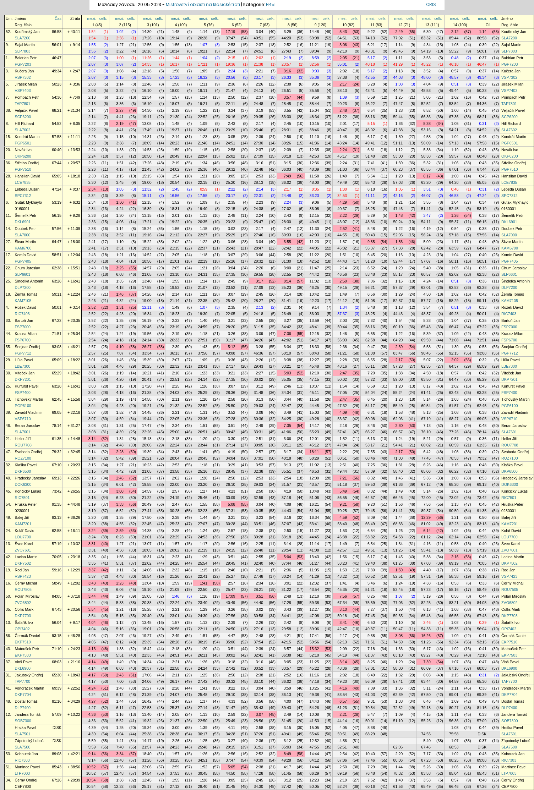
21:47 (230, 90)
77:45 (426, 458)
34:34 (286, 392)
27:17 (230, 366)
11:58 (314, 176)
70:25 (342, 511)
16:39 (147, 209)
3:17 (259, 281)
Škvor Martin (25, 242)
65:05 (56, 176)
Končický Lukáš (28, 491)
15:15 (147, 176)
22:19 (202, 261)
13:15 (147, 215)
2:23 (92, 137)
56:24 (426, 235)
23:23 (230, 222)
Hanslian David (27, 176)
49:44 (454, 90)
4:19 (427, 228)
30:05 (258, 445)
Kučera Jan (24, 71)
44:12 (342, 300)
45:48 (314, 366)
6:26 (427, 465)
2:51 (259, 439)
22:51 (175, 379)
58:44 (370, 169)
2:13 (92, 97)
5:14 (427, 399)
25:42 (230, 300)
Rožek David (25, 307)
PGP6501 (23, 143)
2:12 (455, 31)
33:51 (258, 524)
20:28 (202, 38)
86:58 (56, 31)
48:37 (426, 314)
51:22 (342, 117)
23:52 (230, 287)
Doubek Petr (25, 228)
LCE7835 (23, 182)
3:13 (259, 399)
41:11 (370, 195)
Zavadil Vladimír (28, 412)
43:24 (342, 143)
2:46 (92, 294)
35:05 (286, 379)
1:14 (203, 31)
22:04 (202, 156)
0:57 (455, 71)
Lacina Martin (26, 557)
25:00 (175, 432)
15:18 (147, 439)
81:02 (426, 524)
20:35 (202, 222)
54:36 (56, 97)
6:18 (371, 189)
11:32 (147, 189)
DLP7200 (23, 287)
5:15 (371, 123)
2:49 (399, 31)
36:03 (286, 169)
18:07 (175, 104)
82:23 (454, 524)
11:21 (314, 45)
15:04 (314, 110)
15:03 (314, 412)
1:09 (203, 71)
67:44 (56, 163)
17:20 (147, 386)
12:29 (426, 517)
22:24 (175, 445)
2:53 (231, 45)
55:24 (398, 392)
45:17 (342, 156)
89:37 (426, 511)
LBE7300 (23, 366)
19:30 (202, 314)
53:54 (454, 104)
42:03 (314, 235)
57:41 (342, 432)
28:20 (230, 327)
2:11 (176, 399)
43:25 (370, 314)
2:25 (176, 386)
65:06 (426, 471)
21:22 (147, 497)
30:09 (230, 497)
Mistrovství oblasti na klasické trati (203, 4)
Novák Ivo (23, 150)
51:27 (314, 563)
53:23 (342, 563)
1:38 (399, 373)
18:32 (202, 77)
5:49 (343, 491)
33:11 (286, 445)
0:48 (455, 58)
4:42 (120, 471)
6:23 (120, 497)
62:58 (370, 340)
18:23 (175, 314)
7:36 (287, 333)
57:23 (426, 589)
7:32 (371, 320)
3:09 (259, 333)
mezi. (91, 18)
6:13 (371, 439)
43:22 (342, 576)
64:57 (370, 497)
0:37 (482, 58)
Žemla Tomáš (26, 294)
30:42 (230, 432)
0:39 (482, 45)
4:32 (120, 300)
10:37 (314, 386)
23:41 (202, 366)
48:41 (314, 327)
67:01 (454, 169)
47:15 (314, 379)
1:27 (120, 45)
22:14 (230, 51)
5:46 (371, 583)
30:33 (286, 235)
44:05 (314, 248)
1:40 (203, 320)
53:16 (426, 130)
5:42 (120, 458)
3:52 (427, 71)
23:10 (175, 274)
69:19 (454, 563)
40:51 (258, 38)
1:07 (203, 45)
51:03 (342, 169)
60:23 (398, 169)
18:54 (147, 576)
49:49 (342, 182)
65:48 (426, 616)
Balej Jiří (22, 517)
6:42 (427, 452)
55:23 (314, 432)
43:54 (314, 589)
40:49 (230, 602)
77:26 (454, 432)
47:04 (342, 445)
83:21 (454, 602)
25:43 (230, 248)
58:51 (56, 255)
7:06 (371, 281)
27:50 (230, 537)
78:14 (56, 425)
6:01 (120, 484)
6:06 (120, 589)
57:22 (370, 379)
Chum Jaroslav (27, 268)
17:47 (147, 425)
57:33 (398, 248)
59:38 (314, 602)
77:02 (398, 38)
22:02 (147, 563)
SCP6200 (23, 117)
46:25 (370, 209)
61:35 (56, 439)
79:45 (370, 511)
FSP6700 (23, 340)
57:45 (370, 616)
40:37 (342, 209)
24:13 (258, 90)
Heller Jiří (23, 439)
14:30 (147, 31)
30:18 (286, 156)
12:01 (314, 439)
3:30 (231, 439)
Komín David (26, 255)
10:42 (314, 294)
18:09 (147, 143)
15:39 (147, 360)
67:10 (56, 465)
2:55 (259, 320)
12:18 (147, 71)
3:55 (287, 110)
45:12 (314, 445)
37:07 (286, 524)
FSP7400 (23, 392)
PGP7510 (23, 169)
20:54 (175, 182)
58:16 (370, 117)
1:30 (399, 137)
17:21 (202, 64)
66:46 (398, 497)
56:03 (342, 340)
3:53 (427, 58)
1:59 (176, 150)
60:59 (454, 445)
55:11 (370, 366)
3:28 (259, 347)
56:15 (56, 215)
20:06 (147, 445)
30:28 (175, 511)
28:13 (258, 182)
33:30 (286, 117)
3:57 (287, 97)
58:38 (426, 156)
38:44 (314, 104)
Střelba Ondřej (27, 163)
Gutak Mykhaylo (28, 202)
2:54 (92, 333)
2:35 (231, 202)
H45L (271, 4)
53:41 (314, 524)
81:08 (370, 353)
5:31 (120, 563)
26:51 (286, 90)
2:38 (287, 84)
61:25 (398, 563)
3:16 (287, 71)
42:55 (370, 77)
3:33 (120, 504)
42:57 (342, 550)
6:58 (427, 347)
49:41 (370, 143)
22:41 (202, 576)
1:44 (176, 58)
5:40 (427, 268)
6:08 (120, 274)
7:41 (371, 163)
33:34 (147, 353)
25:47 (258, 222)
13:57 (147, 478)
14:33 (147, 64)
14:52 (147, 255)
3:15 (120, 77)
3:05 (231, 137)
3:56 (231, 163)
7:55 (371, 452)
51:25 (398, 550)
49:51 (370, 550)
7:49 (287, 176)
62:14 (454, 537)
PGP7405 (23, 261)
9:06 (315, 202)
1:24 (120, 333)
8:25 (371, 596)
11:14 (314, 544)
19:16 (147, 235)
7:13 (427, 425)
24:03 (175, 392)
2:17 (343, 84)
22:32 (175, 366)
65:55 (426, 169)
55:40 (398, 406)
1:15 (120, 137)
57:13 (454, 143)
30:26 (286, 143)
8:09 (371, 517)
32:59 (258, 497)
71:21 (342, 353)
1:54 (92, 31)
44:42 (314, 274)
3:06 (343, 45)
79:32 (56, 452)
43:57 (314, 484)
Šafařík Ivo (24, 622)
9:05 (315, 84)
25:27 (230, 576)
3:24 (231, 110)
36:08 (314, 209)
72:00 (426, 497)
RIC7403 (22, 314)
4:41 (120, 117)
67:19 (426, 419)
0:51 (455, 84)
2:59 (120, 530)
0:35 (482, 320)
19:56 (147, 333)
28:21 (258, 589)
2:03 (343, 320)
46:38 (342, 537)
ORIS (431, 4)
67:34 (342, 602)
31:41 (286, 300)
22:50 (202, 589)
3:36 (120, 104)
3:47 (427, 215)
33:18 (286, 537)
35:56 (314, 90)
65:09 (56, 360)
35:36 (314, 77)
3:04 (259, 31)
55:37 (454, 222)
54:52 (56, 123)
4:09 (343, 412)
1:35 (120, 281)
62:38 (56, 268)
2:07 (92, 58)
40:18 (370, 64)
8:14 (287, 281)
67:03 (426, 563)
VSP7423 (23, 576)
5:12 (231, 347)
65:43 (426, 327)
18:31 (175, 209)
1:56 (176, 45)
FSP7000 (23, 327)
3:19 (259, 110)
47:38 (398, 130)
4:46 (120, 366)
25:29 (230, 235)
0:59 (203, 189)
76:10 (426, 432)
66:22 (454, 471)
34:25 (286, 419)
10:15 (314, 123)
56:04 (56, 622)
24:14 (147, 340)
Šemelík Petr (26, 215)
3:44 (287, 399)
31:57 (286, 484)
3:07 (120, 64)
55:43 (370, 182)
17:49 (147, 130)
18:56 (147, 261)
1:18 (203, 255)
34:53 (342, 195)
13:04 (147, 583)
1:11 (399, 58)
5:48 (371, 202)
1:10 (120, 242)
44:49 (398, 90)
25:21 (147, 458)
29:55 (258, 274)
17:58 (147, 287)
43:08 (230, 353)
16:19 (147, 320)
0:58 (455, 544)
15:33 (147, 77)
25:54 (202, 563)
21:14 (175, 300)
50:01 (56, 307)
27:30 (258, 143)
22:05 (230, 314)
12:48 (147, 84)
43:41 (370, 90)
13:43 (314, 557)
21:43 (147, 169)
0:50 (482, 517)
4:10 (120, 347)
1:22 (203, 110)
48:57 (454, 77)
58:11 (454, 261)
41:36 (314, 143)
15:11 (147, 195)
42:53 (314, 156)
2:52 (287, 45)
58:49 (56, 583)
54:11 (426, 222)
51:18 (342, 484)
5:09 (427, 242)
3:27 (287, 320)
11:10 (314, 137)
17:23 (175, 77)
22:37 (202, 248)
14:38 (147, 530)
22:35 (202, 300)
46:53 (454, 195)
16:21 (147, 373)
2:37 (259, 45)
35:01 (342, 64)
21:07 (202, 287)
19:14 (175, 38)
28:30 (286, 222)
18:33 (314, 347)
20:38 (147, 602)
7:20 (371, 373)
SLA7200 (23, 38)
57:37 (398, 287)
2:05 (343, 58)
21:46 (202, 143)
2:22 (92, 123)
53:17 (370, 445)
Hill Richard (24, 123)
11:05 (314, 570)
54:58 (398, 537)
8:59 (315, 58)
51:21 (370, 589)
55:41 (426, 550)
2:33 (176, 320)
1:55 (92, 45)
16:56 (175, 195)
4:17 (120, 169)
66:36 (426, 117)
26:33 (286, 77)
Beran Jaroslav (27, 425)
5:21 (427, 439)
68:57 (398, 432)
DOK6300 (23, 484)
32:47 (286, 406)
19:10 (147, 589)
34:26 (258, 340)
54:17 (314, 340)
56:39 (454, 550)
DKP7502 (23, 563)
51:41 (426, 209)
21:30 (175, 117)
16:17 (175, 64)
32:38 (258, 471)
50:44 (342, 327)
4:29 (343, 202)
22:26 (147, 432)
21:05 (147, 274)
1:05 (455, 123)
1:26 (455, 215)
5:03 (287, 373)
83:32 (426, 38)
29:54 (286, 550)
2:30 (92, 176)
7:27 (371, 609)
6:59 (371, 386)
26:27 (147, 347)
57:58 (56, 137)
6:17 (371, 137)
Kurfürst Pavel (27, 386)
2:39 (259, 137)
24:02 (175, 169)
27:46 (258, 235)
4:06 (120, 222)
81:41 (398, 511)
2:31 (287, 307)
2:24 (231, 71)
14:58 (147, 399)
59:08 (314, 38)
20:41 (147, 379)
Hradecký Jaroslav (30, 478)
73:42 (56, 491)
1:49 (343, 176)
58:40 (398, 471)
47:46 (398, 209)
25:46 (258, 130)
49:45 (398, 51)
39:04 (314, 51)
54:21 (454, 130)
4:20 (120, 379)
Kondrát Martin (27, 137)
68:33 (398, 524)
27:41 (147, 511)
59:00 (398, 379)
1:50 (176, 71)
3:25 (120, 268)
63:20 (426, 182)
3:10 (343, 609)
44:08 (398, 77)
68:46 (370, 458)
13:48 (314, 491)
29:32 (230, 169)
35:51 (286, 471)
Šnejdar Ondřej (27, 347)
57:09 (370, 471)
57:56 (56, 228)
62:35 (426, 366)
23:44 (202, 445)
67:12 (426, 484)
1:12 (399, 150)
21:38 (258, 64)
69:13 (56, 478)
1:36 (399, 123)
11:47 (314, 268)
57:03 (398, 182)
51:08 (370, 300)
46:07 (426, 195)
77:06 (398, 602)
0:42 (482, 97)
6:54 (371, 110)
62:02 (454, 274)
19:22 (175, 222)
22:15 (202, 182)
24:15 (230, 550)
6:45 (371, 255)
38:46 (314, 130)
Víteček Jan (25, 373)
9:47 (371, 347)
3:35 (92, 557)
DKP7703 (23, 616)
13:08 (147, 123)
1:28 (399, 110)
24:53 (202, 537)
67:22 (56, 320)
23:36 (202, 419)
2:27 (120, 110)
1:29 (399, 268)
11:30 (314, 228)
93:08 (56, 347)
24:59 (202, 327)
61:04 (314, 511)
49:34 (56, 71)
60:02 (426, 445)
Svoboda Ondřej (28, 452)
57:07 (426, 261)
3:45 (120, 182)
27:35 (230, 274)
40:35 (258, 511)
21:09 (175, 589)
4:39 (120, 432)
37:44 (286, 563)
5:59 (371, 97)
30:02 (258, 379)
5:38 (427, 123)
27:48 (258, 576)
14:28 (147, 294)
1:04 (203, 58)
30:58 (258, 616)
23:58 (175, 471)
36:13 (175, 353)
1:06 (455, 163)
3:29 (287, 31)
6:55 (371, 333)
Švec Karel (24, 544)
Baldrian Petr (26, 58)
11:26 (147, 58)
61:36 (398, 484)
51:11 (398, 143)
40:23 (342, 104)
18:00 (175, 90)
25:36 (202, 169)
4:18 (120, 287)
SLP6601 (23, 274)
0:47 (482, 609)
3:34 (287, 347)
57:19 (56, 544)
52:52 (426, 104)
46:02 (370, 130)
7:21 (343, 478)
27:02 (286, 209)
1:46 (120, 294)
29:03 (258, 406)
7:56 (427, 504)
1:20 (399, 176)
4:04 (427, 84)
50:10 (286, 353)
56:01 (56, 45)
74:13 (370, 38)
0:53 (482, 347)
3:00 (287, 268)
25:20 (230, 182)
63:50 (426, 379)
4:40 (427, 570)
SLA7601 (23, 432)
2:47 (287, 228)
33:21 (286, 366)
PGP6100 (23, 406)
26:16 (230, 117)
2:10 (176, 373)
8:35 (315, 189)
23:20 (202, 484)
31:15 (258, 327)
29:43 (258, 366)
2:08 (92, 84)
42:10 (342, 51)
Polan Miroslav (27, 596)
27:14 (230, 445)
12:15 (147, 202)
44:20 (286, 38)
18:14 (175, 51)
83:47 (398, 353)
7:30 (371, 570)
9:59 (315, 97)
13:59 (314, 320)
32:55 (286, 274)
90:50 (454, 511)
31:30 (286, 261)
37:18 (286, 497)
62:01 (426, 287)
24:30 (202, 616)
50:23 (56, 84)
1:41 (203, 452)
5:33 (427, 320)
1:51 (120, 163)
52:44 (398, 261)
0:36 (482, 268)
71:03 (398, 458)
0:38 (482, 215)
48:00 (426, 77)
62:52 (454, 287)
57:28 (398, 366)
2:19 (287, 58)
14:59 (147, 491)
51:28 (370, 261)
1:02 (120, 31)
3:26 (231, 333)
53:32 (370, 537)
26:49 (286, 314)
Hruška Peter (26, 504)
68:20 (454, 484)
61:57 (454, 406)
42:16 (398, 195)
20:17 (230, 195)
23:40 (202, 602)
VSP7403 (23, 90)
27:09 (258, 287)
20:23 (175, 143)
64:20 (454, 182)
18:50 (147, 156)
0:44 (482, 530)
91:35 (56, 504)
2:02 (259, 58)
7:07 (120, 353)
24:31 (202, 274)
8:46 (371, 425)
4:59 (120, 419)
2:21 (259, 71)
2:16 (455, 557)
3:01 (92, 360)
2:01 (343, 123)
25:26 (230, 261)
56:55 (342, 497)
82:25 (426, 602)
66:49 (370, 524)
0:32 (482, 360)
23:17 (258, 77)
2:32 (176, 570)
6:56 (371, 294)
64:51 (342, 38)
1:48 (176, 31)
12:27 (314, 360)
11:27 (314, 530)
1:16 (399, 255)
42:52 (314, 261)
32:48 (258, 169)
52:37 (398, 300)
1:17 (455, 242)
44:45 (314, 406)
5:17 (371, 58)
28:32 (258, 261)
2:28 (343, 360)
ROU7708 (23, 445)
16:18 (147, 51)
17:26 (147, 38)
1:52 (176, 202)
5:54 (371, 176)
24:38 (258, 209)
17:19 (230, 31)
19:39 (147, 452)
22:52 (202, 117)
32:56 (314, 64)
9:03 (315, 71)
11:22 (314, 255)
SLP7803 (23, 51)
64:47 (56, 242)
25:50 (230, 406)
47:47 (398, 104)
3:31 (92, 544)
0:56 (455, 596)
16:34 (147, 314)
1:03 (455, 45)
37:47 (230, 38)
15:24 (147, 228)
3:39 (120, 195)
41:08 (314, 550)
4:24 (120, 209)
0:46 (455, 189)
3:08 (259, 412)
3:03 (92, 386)
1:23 (120, 97)
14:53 (147, 150)
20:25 (147, 366)
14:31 (147, 137)
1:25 (399, 97)
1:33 (120, 150)
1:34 (203, 163)
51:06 (314, 497)
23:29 (230, 130)
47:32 (342, 406)
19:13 (147, 248)
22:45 (147, 524)
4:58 (427, 137)
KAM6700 (23, 248)
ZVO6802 (23, 602)
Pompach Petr (27, 97)
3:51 (427, 189)
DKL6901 (23, 222)
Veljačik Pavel (26, 110)
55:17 (398, 274)
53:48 (370, 274)
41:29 (398, 64)
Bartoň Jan (24, 320)
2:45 (287, 123)
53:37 (342, 419)
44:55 (342, 235)
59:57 (454, 156)
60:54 (426, 406)
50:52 (370, 576)
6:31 (371, 150)
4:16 (427, 544)
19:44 (147, 419)
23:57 (286, 64)
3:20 (92, 517)
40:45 (314, 222)
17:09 (230, 596)
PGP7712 (23, 353)
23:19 (175, 327)
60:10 (398, 327)
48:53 (426, 90)
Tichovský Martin (29, 399)
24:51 (258, 51)
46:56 (342, 274)
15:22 (147, 242)
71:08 (454, 340)
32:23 (202, 511)
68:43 (314, 353)
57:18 (454, 235)
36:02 (286, 182)
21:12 (175, 235)
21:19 (202, 550)
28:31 (286, 130)
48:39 (314, 169)
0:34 (482, 202)
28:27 (258, 300)
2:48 (343, 110)
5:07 (427, 360)
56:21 (370, 287)
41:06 (286, 432)
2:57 (92, 347)
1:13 (399, 71)
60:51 (342, 458)
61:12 (426, 537)
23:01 (175, 616)
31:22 (286, 589)
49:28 (454, 314)
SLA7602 (23, 130)
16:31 (147, 557)
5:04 (287, 557)
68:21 (56, 110)
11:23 (314, 242)
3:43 (92, 583)
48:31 (370, 51)
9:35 (371, 242)
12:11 (147, 307)
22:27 (202, 235)
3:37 (92, 570)
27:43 (286, 51)
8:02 (371, 491)
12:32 (314, 583)
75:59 (370, 602)
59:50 (370, 484)
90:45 (426, 353)
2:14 (92, 110)
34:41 (286, 616)
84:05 (56, 596)
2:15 (231, 58)
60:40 (56, 150)
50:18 (342, 616)
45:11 (314, 392)
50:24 (398, 222)
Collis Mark (24, 609)
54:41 (398, 445)
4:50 (427, 294)
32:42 (286, 248)
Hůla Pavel (24, 360)
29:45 (202, 458)
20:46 (202, 130)
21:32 (175, 406)
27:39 (258, 156)
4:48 (120, 445)
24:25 (175, 563)
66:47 (454, 327)
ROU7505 (23, 589)
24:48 (258, 104)
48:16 (342, 366)
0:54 (455, 228)
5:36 (427, 478)
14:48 (314, 31)
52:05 (398, 235)
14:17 (314, 425)
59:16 (56, 570)
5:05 (427, 97)
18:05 (147, 550)
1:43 (203, 347)
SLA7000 (23, 235)
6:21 (371, 45)
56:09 (426, 143)
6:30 (427, 31)
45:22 (426, 64)
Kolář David (24, 530)
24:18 (258, 314)
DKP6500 (23, 471)
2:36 (231, 84)
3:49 (287, 412)
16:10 (147, 90)
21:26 (175, 576)
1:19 (455, 150)
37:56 (202, 353)
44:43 (342, 261)
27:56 (230, 616)
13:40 (147, 281)
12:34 (147, 97)
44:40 (258, 602)
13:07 (147, 544)
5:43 (343, 31)
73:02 (454, 497)
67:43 (56, 609)
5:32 (427, 163)
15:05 (147, 596)
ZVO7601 (23, 550)
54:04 (370, 392)
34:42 (286, 327)
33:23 (314, 195)
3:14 (287, 294)
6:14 (427, 530)
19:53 (175, 287)
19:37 (175, 130)
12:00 (314, 478)
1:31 (120, 307)
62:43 (454, 392)
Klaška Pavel (26, 465)
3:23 (259, 517)
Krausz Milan (26, 333)
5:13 (427, 412)
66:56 (454, 616)
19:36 (230, 64)
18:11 (314, 452)
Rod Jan (22, 570)
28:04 (175, 458)
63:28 (56, 281)
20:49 (175, 156)
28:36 (230, 392)
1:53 (343, 530)
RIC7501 (22, 497)
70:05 (56, 557)
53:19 (56, 202)
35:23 (286, 287)
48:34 (314, 117)
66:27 (370, 432)
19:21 (202, 51)
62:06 (398, 419)
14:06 (147, 570)
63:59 (454, 248)
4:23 (427, 255)
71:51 (56, 333)
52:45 (454, 209)
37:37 (342, 314)
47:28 (286, 602)
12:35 (314, 150)
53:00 (398, 156)
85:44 (454, 38)
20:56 (230, 77)
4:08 (287, 504)
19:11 (202, 90)
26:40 (258, 550)
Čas (58, 18)
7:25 (371, 465)
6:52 (427, 110)
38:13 (342, 90)
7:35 (287, 425)
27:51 (202, 340)
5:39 (427, 333)
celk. (103, 18)
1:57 (176, 97)
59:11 (56, 294)
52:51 (398, 576)
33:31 (258, 432)
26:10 (230, 484)
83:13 (56, 517)
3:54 (427, 307)
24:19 (175, 497)
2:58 (231, 150)
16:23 (147, 465)
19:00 (147, 182)
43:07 (342, 222)
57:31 (426, 576)
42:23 (314, 300)
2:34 (92, 189)
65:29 (56, 373)
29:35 (258, 117)
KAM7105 (23, 300)
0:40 (482, 255)
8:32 (371, 478)
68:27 (454, 419)
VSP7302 (23, 77)
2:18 (343, 425)
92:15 (454, 353)
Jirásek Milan (26, 84)
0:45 (482, 110)
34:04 (230, 458)
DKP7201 (23, 379)
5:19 (427, 596)
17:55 (202, 195)
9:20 (371, 504)
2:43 (231, 123)
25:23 (175, 524)
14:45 (147, 412)
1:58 (399, 412)
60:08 (370, 419)
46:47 (56, 58)
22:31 (258, 195)
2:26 (259, 84)
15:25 (147, 609)
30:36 (258, 419)
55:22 (454, 51)
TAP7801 (23, 104)
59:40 (370, 563)
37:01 (258, 458)
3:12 (259, 386)
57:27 (426, 300)
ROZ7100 (23, 458)
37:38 (342, 77)
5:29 (371, 215)
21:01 (175, 261)
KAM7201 (23, 524)
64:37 (454, 366)
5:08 (231, 504)
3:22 (120, 51)
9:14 (315, 307)
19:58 (147, 484)
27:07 (202, 524)
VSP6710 (23, 419)
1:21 (203, 176)
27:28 (230, 419)
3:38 (120, 143)
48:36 (370, 222)
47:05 (342, 392)
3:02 (231, 228)
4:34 (427, 45)
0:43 (482, 150)
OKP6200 (23, 156)
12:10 (314, 373)
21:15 (175, 248)
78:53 (454, 458)
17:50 (147, 517)
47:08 (314, 616)
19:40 (202, 209)
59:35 (398, 616)
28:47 (258, 248)
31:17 (230, 340)
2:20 (259, 268)
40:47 (342, 130)
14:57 (147, 268)
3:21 (231, 320)
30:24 (286, 576)
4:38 (427, 583)
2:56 (120, 38)
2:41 (92, 242)
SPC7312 (23, 195)
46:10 (454, 64)
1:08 (120, 71)
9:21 (343, 504)
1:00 (120, 58)
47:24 (56, 189)
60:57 (426, 274)
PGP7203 (23, 64)
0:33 (482, 307)
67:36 (454, 117)
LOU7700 (23, 537)
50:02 (342, 379)
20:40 (147, 616)
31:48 (258, 392)
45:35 (342, 589)
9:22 (371, 31)
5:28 (371, 84)
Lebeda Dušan (27, 189)
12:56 (147, 45)
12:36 (314, 163)
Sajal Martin (25, 45)
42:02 (286, 340)
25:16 (202, 471)
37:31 (230, 511)
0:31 (482, 123)
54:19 (426, 51)
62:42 (426, 248)
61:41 (426, 392)
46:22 (370, 104)
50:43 (370, 235)
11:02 (314, 281)
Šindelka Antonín (29, 281)
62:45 (56, 399)
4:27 (120, 327)
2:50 (231, 97)
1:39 (343, 97)
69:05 (56, 412)
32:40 (258, 563)
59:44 (398, 117)
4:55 (120, 524)
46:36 (258, 353)
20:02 (175, 550)
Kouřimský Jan (27, 31)
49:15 (342, 287)
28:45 (286, 104)
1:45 (176, 189)
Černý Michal (26, 583)
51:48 (370, 156)
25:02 (230, 156)
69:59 (426, 340)
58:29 (454, 300)
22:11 (230, 104)
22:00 (175, 484)
